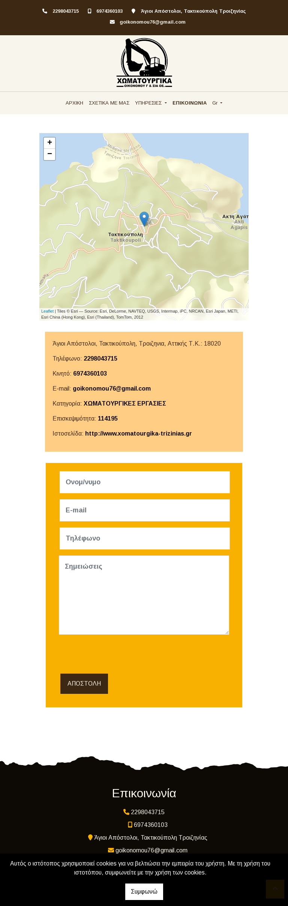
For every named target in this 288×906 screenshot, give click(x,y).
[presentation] (116, 655)
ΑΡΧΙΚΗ (74, 103)
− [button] (49, 154)
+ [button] (49, 143)
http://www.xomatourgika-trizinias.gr (138, 433)
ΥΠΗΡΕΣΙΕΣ (149, 103)
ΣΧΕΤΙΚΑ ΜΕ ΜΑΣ (109, 103)
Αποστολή (84, 683)
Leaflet (47, 311)
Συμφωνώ (144, 891)
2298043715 (65, 11)
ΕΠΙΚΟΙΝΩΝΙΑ (189, 103)
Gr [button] (215, 103)
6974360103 (109, 11)
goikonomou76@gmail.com (153, 22)
